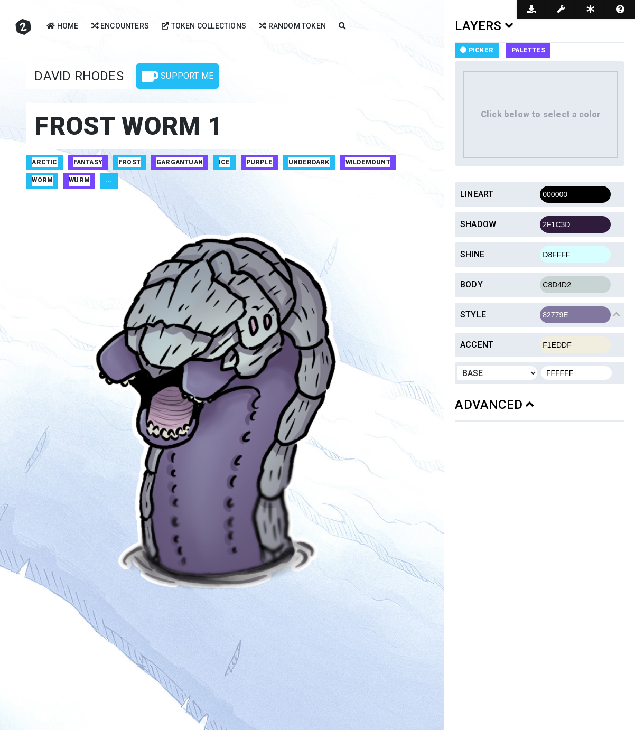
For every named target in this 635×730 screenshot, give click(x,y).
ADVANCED (494, 404)
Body (471, 284)
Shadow (478, 224)
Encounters (120, 27)
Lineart (476, 194)
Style (473, 315)
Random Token (292, 27)
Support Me (177, 76)
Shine (472, 254)
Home (62, 27)
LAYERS (484, 25)
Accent (476, 345)
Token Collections (204, 27)
